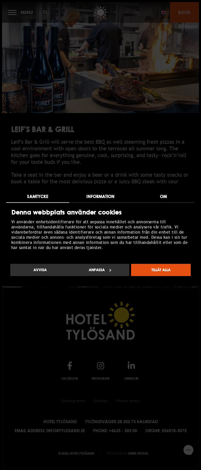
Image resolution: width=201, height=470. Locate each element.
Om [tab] (163, 196)
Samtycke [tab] (37, 196)
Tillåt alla (160, 270)
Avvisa (40, 270)
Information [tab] (100, 196)
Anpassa (100, 270)
